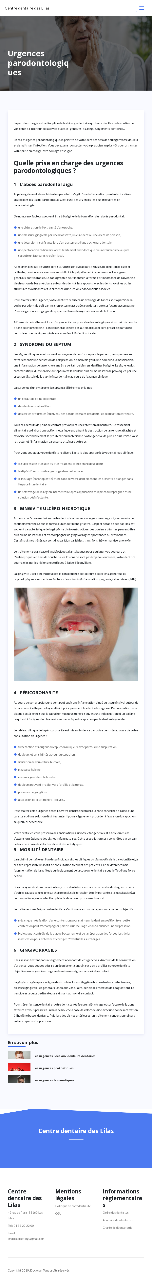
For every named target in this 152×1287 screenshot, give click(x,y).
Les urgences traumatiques (53, 1080)
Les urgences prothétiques (53, 1068)
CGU (58, 1213)
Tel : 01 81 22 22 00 (21, 1225)
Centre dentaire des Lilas (27, 8)
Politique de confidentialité (73, 1206)
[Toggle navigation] (141, 8)
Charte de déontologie (117, 1227)
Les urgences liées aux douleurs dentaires (64, 1056)
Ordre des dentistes (116, 1212)
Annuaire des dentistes (118, 1220)
